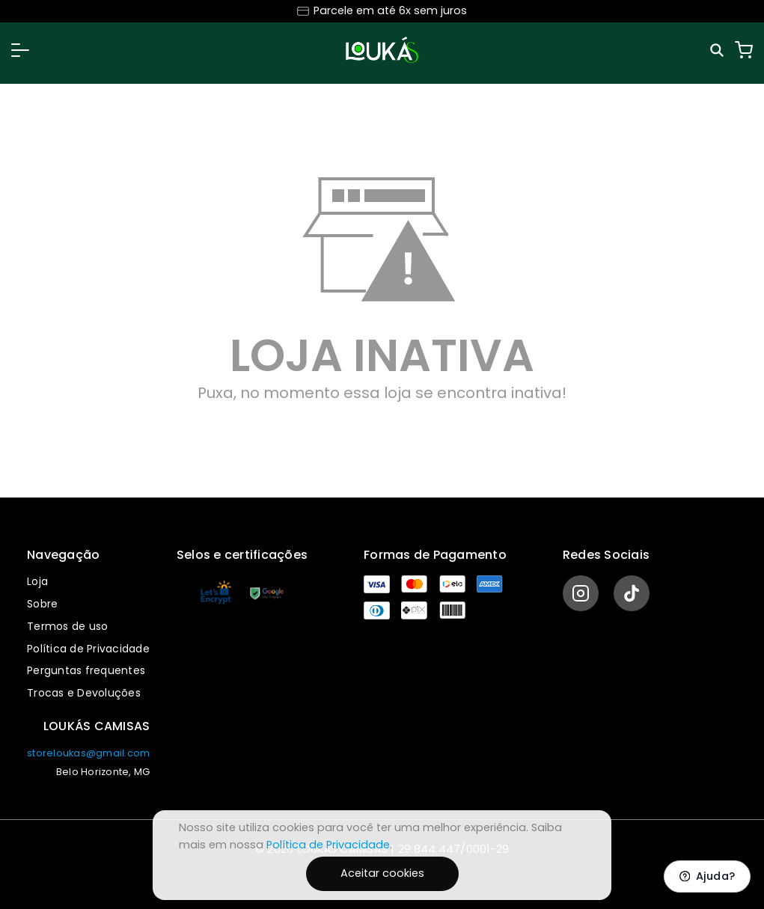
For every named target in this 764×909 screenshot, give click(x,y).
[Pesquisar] (718, 50)
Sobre (42, 603)
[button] (20, 50)
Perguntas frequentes (86, 670)
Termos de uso (67, 626)
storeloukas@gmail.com (88, 753)
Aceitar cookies (382, 873)
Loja (37, 581)
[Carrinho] (744, 50)
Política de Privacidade (88, 648)
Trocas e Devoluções (84, 692)
